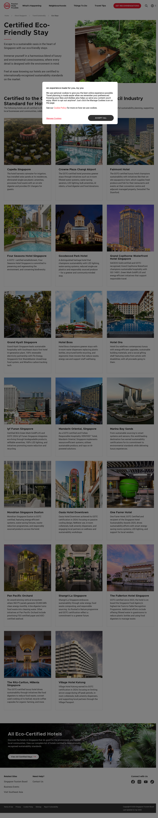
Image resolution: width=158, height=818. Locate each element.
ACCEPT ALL (101, 118)
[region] (80, 103)
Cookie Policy (60, 107)
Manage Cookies (53, 118)
